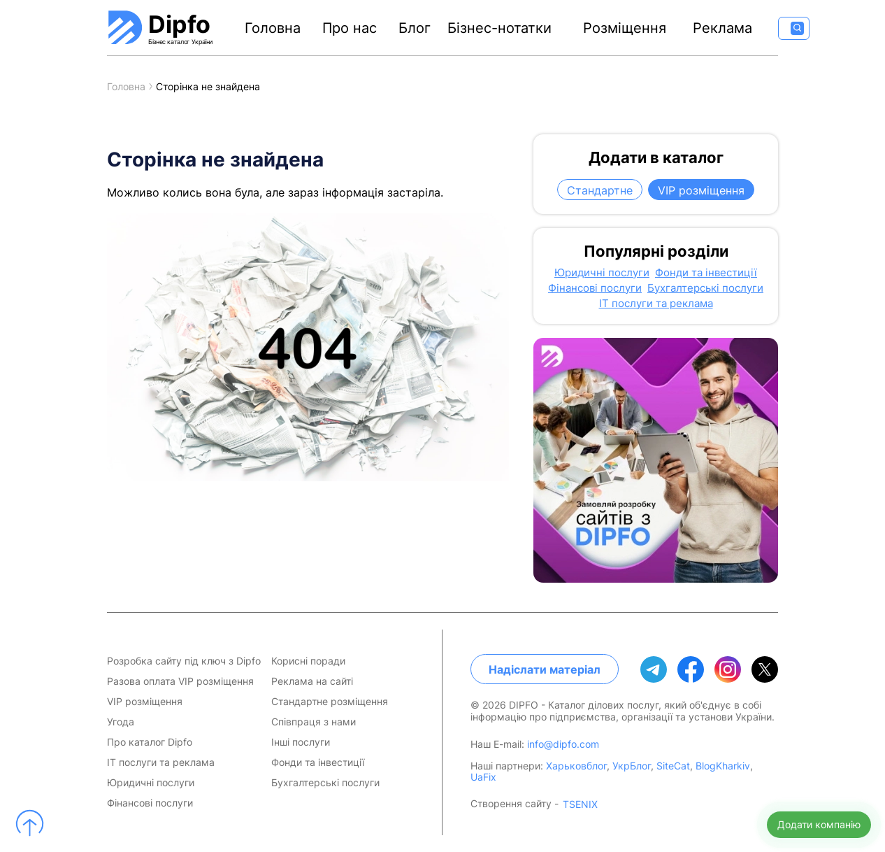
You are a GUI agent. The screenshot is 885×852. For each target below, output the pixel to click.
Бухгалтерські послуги (705, 288)
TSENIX (580, 804)
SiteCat (673, 766)
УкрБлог (631, 766)
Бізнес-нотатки (499, 28)
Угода (120, 721)
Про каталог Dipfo (149, 742)
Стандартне (600, 190)
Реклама (722, 28)
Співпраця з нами (313, 721)
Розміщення (624, 28)
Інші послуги (300, 742)
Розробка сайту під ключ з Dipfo (184, 661)
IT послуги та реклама (656, 303)
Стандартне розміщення (329, 701)
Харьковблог (576, 766)
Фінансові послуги (595, 288)
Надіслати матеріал (544, 669)
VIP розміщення (701, 190)
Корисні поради (308, 661)
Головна (273, 28)
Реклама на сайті (312, 681)
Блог (414, 28)
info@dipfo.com (563, 744)
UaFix (483, 777)
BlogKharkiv (723, 766)
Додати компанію (819, 824)
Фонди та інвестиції (706, 273)
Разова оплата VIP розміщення (180, 681)
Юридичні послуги (601, 273)
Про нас (349, 28)
